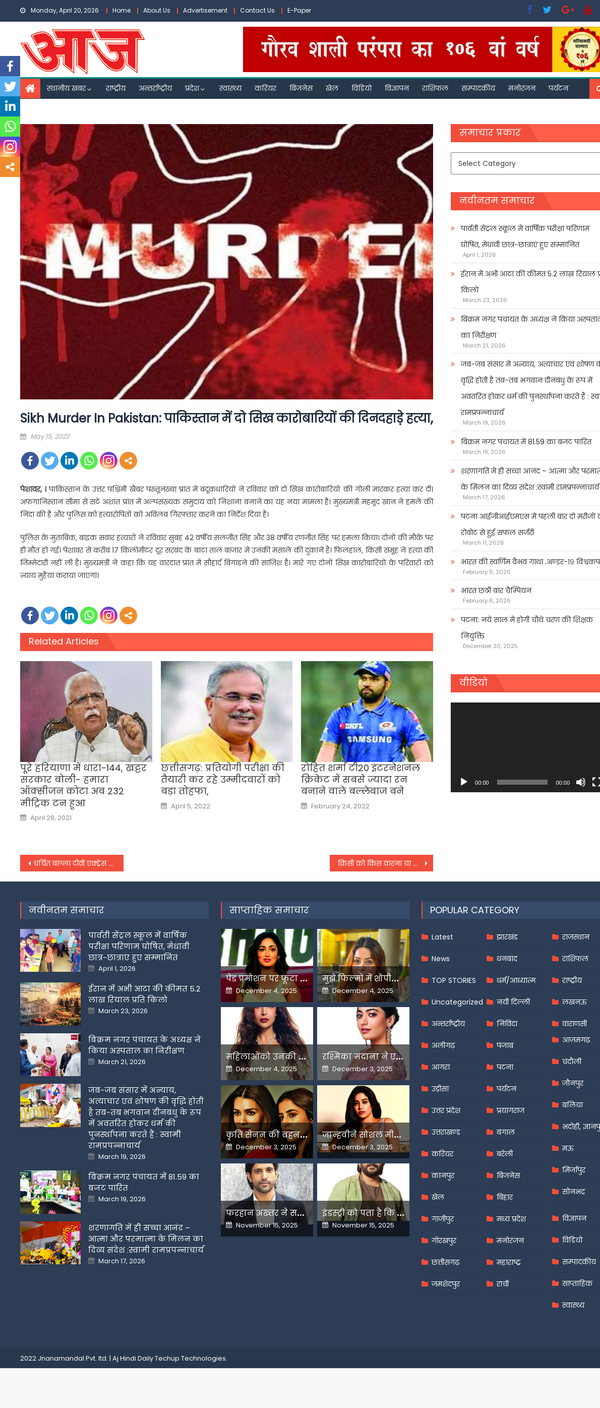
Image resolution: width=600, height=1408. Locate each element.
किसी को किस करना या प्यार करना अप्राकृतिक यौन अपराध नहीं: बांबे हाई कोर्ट (385, 863)
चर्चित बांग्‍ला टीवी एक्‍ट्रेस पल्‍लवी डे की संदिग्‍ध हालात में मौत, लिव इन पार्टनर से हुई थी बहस (78, 863)
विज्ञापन (397, 88)
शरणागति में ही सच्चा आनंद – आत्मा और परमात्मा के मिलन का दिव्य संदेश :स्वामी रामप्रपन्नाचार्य (146, 1238)
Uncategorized (457, 1002)
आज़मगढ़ (576, 1040)
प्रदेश (192, 88)
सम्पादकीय (478, 88)
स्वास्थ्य (230, 88)
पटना (505, 1067)
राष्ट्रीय (116, 88)
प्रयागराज (510, 1110)
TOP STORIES (454, 980)
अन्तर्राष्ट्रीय (155, 88)
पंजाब (505, 1045)
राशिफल (435, 88)
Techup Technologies (190, 1358)
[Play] (464, 782)
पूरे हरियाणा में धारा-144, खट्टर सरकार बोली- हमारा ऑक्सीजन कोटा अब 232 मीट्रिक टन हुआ (83, 785)
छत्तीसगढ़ (445, 1262)
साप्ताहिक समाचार (269, 910)
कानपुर (443, 1175)
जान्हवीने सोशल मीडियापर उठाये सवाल (395, 1135)
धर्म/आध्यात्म (516, 980)
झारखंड (507, 937)
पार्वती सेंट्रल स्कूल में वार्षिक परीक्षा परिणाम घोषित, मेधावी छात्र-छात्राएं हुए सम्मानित (139, 946)
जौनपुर (572, 1083)
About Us (156, 10)
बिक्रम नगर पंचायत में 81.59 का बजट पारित (526, 442)
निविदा (507, 1024)
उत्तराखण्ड (446, 1132)
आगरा (441, 1067)
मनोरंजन (521, 88)
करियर (265, 88)
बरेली (505, 1154)
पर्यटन (558, 88)
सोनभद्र (573, 1192)
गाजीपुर (443, 1219)
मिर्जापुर (573, 1170)
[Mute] (581, 782)
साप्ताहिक (577, 1283)
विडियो (361, 88)
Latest (442, 937)
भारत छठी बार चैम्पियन (496, 590)
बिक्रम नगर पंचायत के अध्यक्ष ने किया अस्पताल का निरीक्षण (144, 1045)
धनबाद (507, 959)
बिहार (505, 1197)
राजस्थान (575, 937)
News (441, 959)
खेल (332, 88)
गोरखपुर (444, 1241)
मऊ (568, 1148)
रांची (503, 1284)
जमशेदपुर (446, 1284)
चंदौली (571, 1062)
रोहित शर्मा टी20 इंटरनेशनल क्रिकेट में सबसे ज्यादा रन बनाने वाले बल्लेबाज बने (360, 779)
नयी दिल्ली (513, 1002)
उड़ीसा (440, 1089)
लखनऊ (574, 1002)
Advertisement (205, 10)
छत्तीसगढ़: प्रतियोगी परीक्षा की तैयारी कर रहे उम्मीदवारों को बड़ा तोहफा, (222, 779)
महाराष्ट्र (509, 1262)
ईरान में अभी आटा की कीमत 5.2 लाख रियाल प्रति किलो (144, 994)
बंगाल (506, 1132)
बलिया (572, 1105)
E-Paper (299, 10)
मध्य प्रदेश (511, 1219)
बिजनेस (301, 88)
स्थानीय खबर (66, 88)
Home (121, 10)
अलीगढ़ (443, 1045)
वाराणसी (574, 1024)
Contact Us (257, 10)
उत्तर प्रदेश (446, 1110)
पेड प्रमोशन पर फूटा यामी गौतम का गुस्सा (302, 978)
